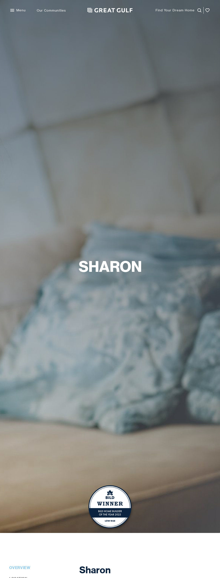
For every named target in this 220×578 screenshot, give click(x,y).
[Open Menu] (18, 10)
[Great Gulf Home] (110, 10)
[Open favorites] (207, 10)
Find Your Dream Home (175, 10)
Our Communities (51, 10)
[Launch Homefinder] (198, 10)
